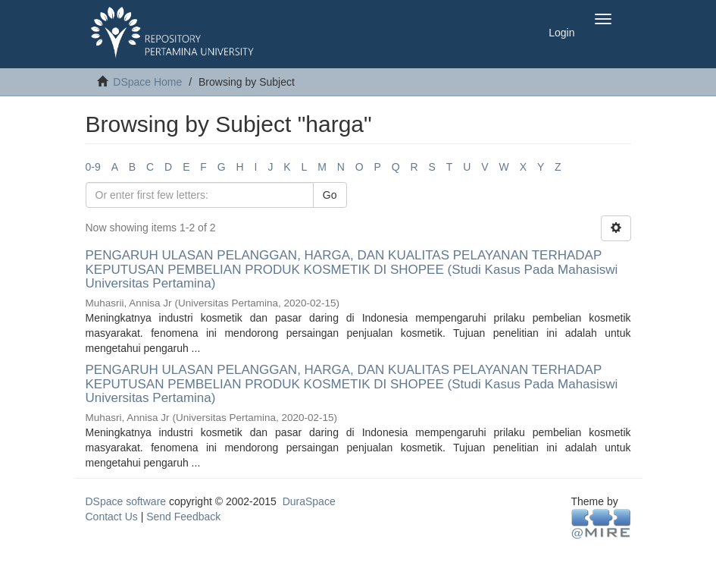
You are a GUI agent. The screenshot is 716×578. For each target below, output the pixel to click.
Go (330, 195)
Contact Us (112, 516)
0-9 (93, 167)
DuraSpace (309, 501)
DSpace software (126, 501)
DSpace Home (147, 82)
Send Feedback (183, 516)
